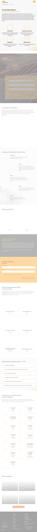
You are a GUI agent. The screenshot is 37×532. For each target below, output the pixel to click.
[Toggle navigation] (34, 1)
